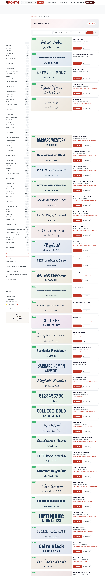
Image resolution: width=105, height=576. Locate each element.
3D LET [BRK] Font (78, 287)
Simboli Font (9, 101)
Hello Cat (8, 282)
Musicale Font (10, 176)
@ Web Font (86, 48)
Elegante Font (10, 219)
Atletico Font (10, 63)
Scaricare (77, 48)
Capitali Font (9, 76)
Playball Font (77, 242)
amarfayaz (79, 396)
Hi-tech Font (9, 142)
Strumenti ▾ (80, 2)
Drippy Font (9, 109)
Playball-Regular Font (80, 377)
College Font (77, 317)
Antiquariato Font (11, 53)
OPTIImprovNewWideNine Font (83, 181)
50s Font (8, 45)
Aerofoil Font (77, 422)
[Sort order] (78, 32)
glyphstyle (79, 336)
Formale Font (10, 125)
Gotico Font (9, 132)
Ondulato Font (10, 240)
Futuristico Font (10, 130)
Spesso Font (9, 227)
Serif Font (9, 211)
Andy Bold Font (78, 39)
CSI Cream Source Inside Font (82, 257)
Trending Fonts (10, 294)
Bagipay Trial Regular (12, 271)
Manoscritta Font (11, 140)
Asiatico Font (10, 61)
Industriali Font (10, 155)
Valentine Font (10, 237)
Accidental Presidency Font (82, 347)
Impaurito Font (10, 127)
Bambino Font (10, 158)
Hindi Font (9, 145)
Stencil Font (9, 217)
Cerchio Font (9, 201)
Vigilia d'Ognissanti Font (13, 137)
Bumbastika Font (78, 497)
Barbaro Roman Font (79, 362)
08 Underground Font (80, 272)
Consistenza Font (11, 224)
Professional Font (11, 188)
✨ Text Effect (12, 304)
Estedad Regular (11, 279)
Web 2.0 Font (10, 242)
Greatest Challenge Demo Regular (16, 266)
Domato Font (10, 68)
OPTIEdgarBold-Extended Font (83, 54)
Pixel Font (9, 186)
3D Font (8, 43)
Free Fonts (34, 16)
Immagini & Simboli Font (13, 153)
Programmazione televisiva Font (15, 229)
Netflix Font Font (78, 69)
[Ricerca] (32, 2)
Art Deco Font (10, 55)
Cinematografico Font (12, 173)
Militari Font (9, 165)
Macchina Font (10, 78)
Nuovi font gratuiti (17, 255)
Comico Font (9, 89)
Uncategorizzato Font (12, 234)
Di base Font (9, 66)
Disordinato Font (11, 163)
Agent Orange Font (79, 527)
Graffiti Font (9, 135)
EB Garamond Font (79, 227)
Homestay (9, 258)
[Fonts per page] (62, 32)
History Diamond (11, 261)
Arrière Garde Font (79, 558)
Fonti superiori (63, 2)
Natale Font (9, 84)
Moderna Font (10, 171)
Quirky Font (9, 191)
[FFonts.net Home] (12, 2)
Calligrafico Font (10, 73)
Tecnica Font (10, 222)
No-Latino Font (10, 178)
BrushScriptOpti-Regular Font (82, 437)
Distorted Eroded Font (12, 104)
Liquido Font (9, 160)
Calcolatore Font (11, 91)
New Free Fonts (10, 289)
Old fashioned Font (11, 181)
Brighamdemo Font (79, 332)
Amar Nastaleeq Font (80, 392)
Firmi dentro (89, 2)
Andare (90, 33)
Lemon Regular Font (79, 467)
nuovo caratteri (51, 2)
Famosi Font (9, 114)
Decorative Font (10, 99)
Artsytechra (9, 276)
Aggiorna (85, 341)
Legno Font (9, 250)
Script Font (9, 209)
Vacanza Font (10, 148)
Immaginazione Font (12, 117)
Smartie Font (77, 99)
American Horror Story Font (82, 197)
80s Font (8, 50)
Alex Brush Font (78, 482)
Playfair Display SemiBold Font (82, 212)
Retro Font (9, 196)
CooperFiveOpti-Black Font (81, 151)
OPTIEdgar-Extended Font (81, 302)
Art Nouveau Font (11, 58)
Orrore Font (9, 150)
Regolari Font (10, 194)
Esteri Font (9, 122)
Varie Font (9, 168)
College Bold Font (78, 407)
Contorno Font (10, 183)
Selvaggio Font (10, 247)
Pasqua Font (9, 112)
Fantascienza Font (11, 206)
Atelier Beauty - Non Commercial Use (16, 274)
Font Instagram (10, 299)
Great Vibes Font (78, 84)
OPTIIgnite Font (78, 512)
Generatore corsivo (11, 301)
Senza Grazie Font (11, 204)
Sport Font (9, 214)
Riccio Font (9, 96)
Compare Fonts (10, 296)
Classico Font (10, 86)
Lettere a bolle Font (12, 71)
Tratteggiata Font (11, 107)
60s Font (8, 48)
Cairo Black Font (78, 543)
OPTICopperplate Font (80, 166)
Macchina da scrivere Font (13, 232)
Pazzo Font (9, 94)
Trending (72, 2)
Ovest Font (9, 245)
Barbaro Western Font (80, 136)
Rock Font (9, 199)
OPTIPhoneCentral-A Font (81, 452)
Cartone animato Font (12, 81)
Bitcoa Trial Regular (11, 269)
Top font (8, 291)
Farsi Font (9, 119)
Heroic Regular (10, 264)
